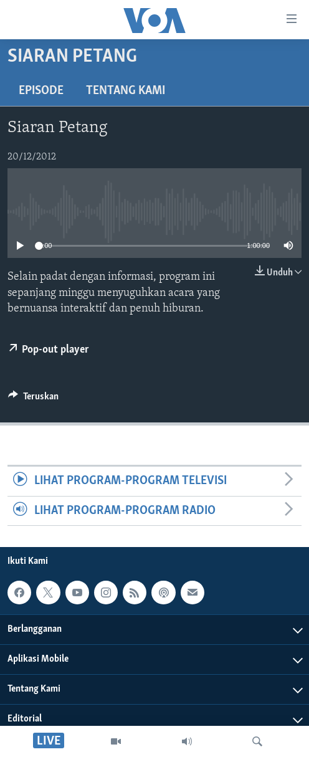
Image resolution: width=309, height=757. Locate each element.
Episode (41, 91)
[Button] (33, 399)
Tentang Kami (125, 91)
